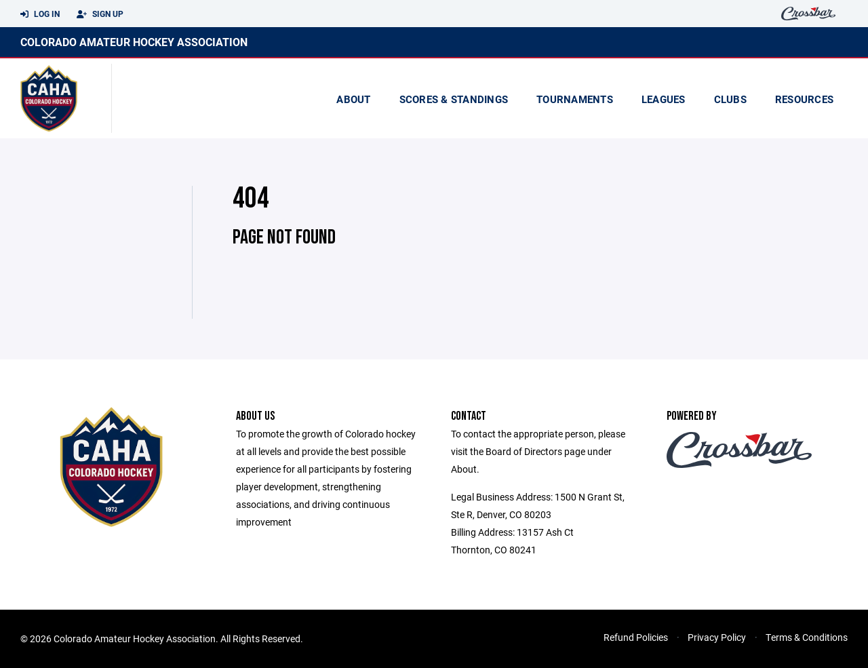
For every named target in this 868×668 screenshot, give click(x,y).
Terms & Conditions (807, 637)
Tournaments (574, 99)
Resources (804, 99)
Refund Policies (636, 637)
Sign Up (100, 14)
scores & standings (454, 99)
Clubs (730, 99)
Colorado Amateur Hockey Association (134, 42)
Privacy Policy (717, 637)
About (353, 99)
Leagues (664, 99)
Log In (40, 14)
